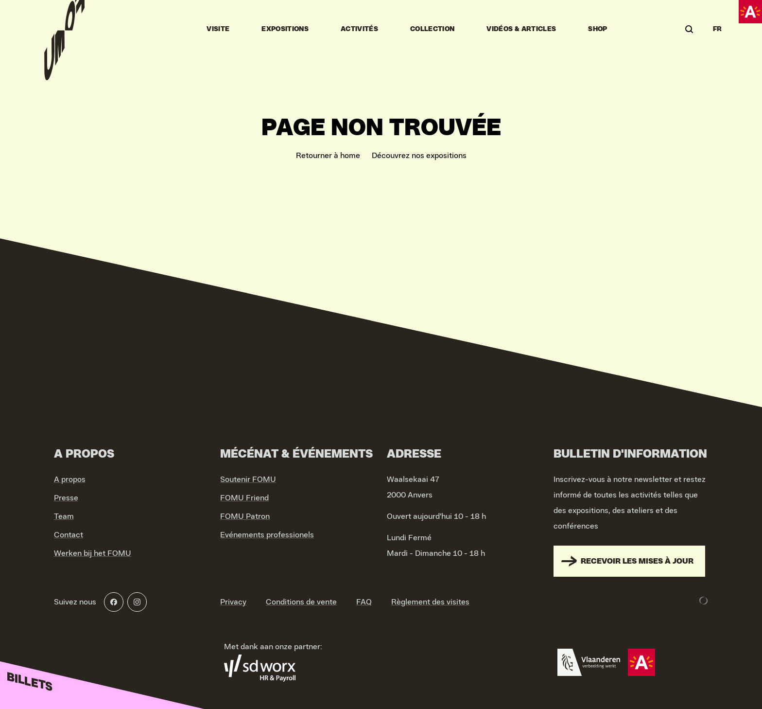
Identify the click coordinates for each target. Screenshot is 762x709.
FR (717, 29)
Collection (432, 29)
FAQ (364, 602)
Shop (597, 29)
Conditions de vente (301, 602)
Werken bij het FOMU (92, 553)
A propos (70, 479)
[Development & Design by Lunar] (703, 600)
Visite (218, 29)
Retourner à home (328, 156)
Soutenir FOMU (248, 479)
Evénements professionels (267, 535)
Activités (359, 29)
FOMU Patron (245, 516)
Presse (66, 498)
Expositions (285, 29)
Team (64, 516)
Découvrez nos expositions (419, 156)
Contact (68, 535)
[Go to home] (64, 29)
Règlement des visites (430, 602)
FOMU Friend (244, 498)
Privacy (233, 602)
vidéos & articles (521, 29)
